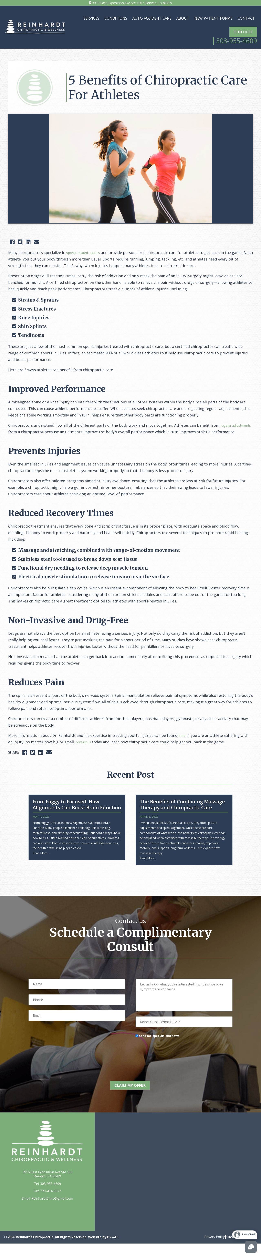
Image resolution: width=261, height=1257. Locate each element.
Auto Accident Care (151, 18)
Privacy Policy (208, 1250)
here (182, 751)
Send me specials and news (159, 1052)
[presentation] (167, 1069)
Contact (246, 18)
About (182, 18)
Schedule (243, 31)
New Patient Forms (213, 18)
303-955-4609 (50, 1197)
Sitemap (229, 1250)
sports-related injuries (86, 261)
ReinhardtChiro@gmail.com (52, 1212)
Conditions (115, 18)
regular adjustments (26, 441)
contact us (85, 757)
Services (91, 18)
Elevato (113, 1250)
